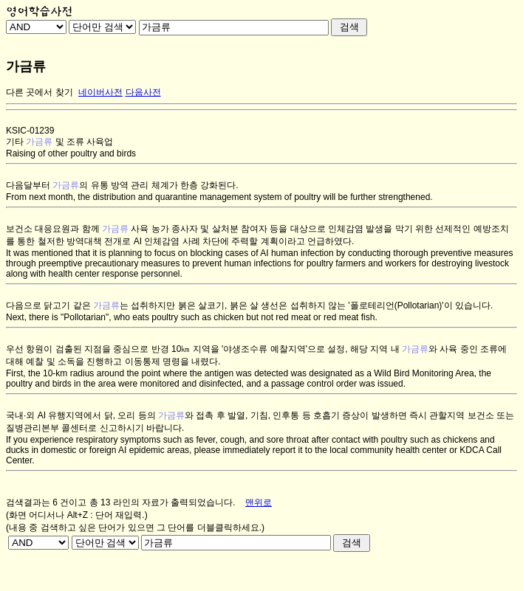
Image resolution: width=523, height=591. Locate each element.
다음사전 (143, 92)
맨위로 (258, 502)
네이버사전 (100, 92)
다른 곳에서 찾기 (39, 92)
